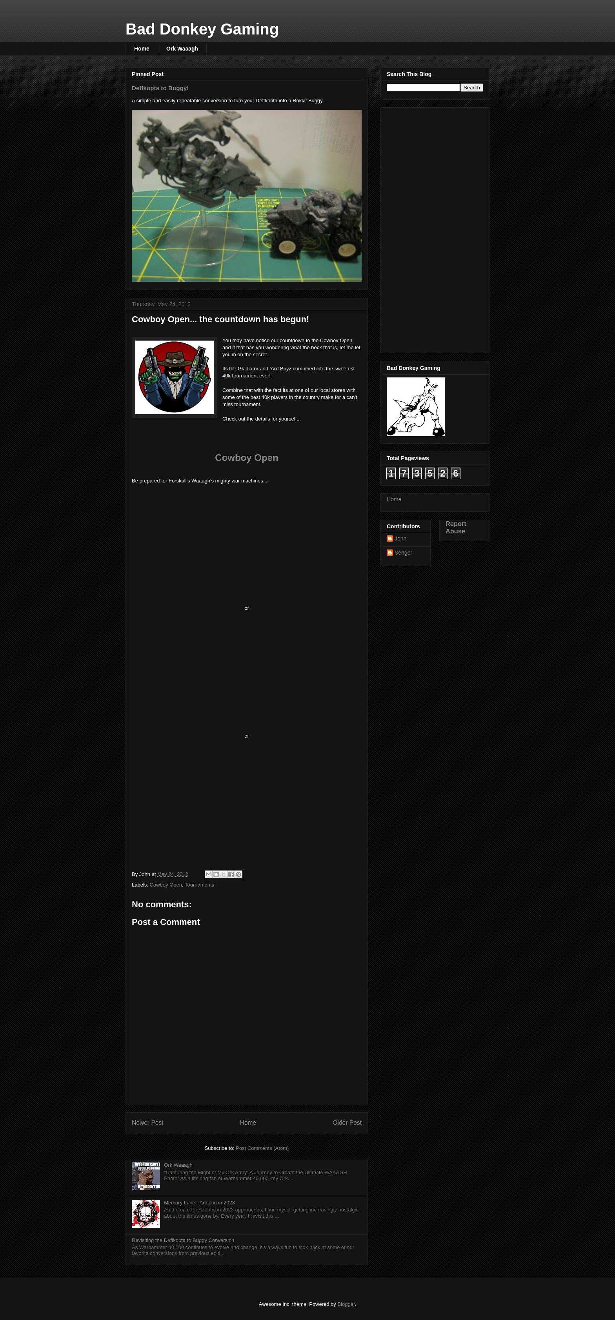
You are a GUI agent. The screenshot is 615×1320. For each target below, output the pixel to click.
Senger (403, 552)
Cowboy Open (246, 457)
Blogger (346, 1304)
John (400, 538)
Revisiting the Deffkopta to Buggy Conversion (183, 1240)
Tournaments (199, 885)
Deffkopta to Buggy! (160, 88)
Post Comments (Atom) (262, 1148)
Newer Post (148, 1122)
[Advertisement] (418, 228)
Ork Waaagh (182, 48)
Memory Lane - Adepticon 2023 (199, 1203)
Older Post (347, 1122)
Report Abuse (456, 527)
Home (141, 48)
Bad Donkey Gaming (202, 29)
